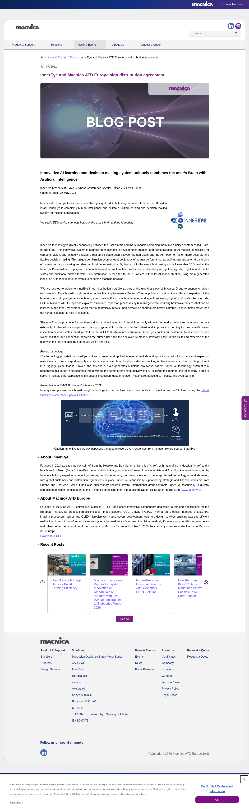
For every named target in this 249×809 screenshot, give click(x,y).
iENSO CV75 (80, 712)
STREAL (77, 700)
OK (217, 799)
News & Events (87, 44)
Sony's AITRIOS (82, 687)
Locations (168, 661)
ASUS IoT (78, 655)
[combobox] (215, 33)
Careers (167, 668)
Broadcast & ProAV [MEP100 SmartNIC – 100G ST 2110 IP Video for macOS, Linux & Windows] (84, 693)
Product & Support (23, 44)
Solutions (56, 44)
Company (168, 655)
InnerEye (148, 203)
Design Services (51, 661)
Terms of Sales (171, 674)
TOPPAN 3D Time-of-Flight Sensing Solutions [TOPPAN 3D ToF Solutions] (100, 706)
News (138, 655)
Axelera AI (78, 680)
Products (46, 655)
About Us (118, 44)
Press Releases (145, 661)
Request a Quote (150, 44)
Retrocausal (79, 668)
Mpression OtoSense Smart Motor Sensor (97, 648)
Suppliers (46, 648)
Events (139, 648)
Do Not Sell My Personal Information (217, 789)
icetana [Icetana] (76, 674)
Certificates (169, 648)
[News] (72, 57)
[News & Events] (55, 57)
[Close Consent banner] (244, 779)
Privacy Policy (170, 680)
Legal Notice (169, 687)
